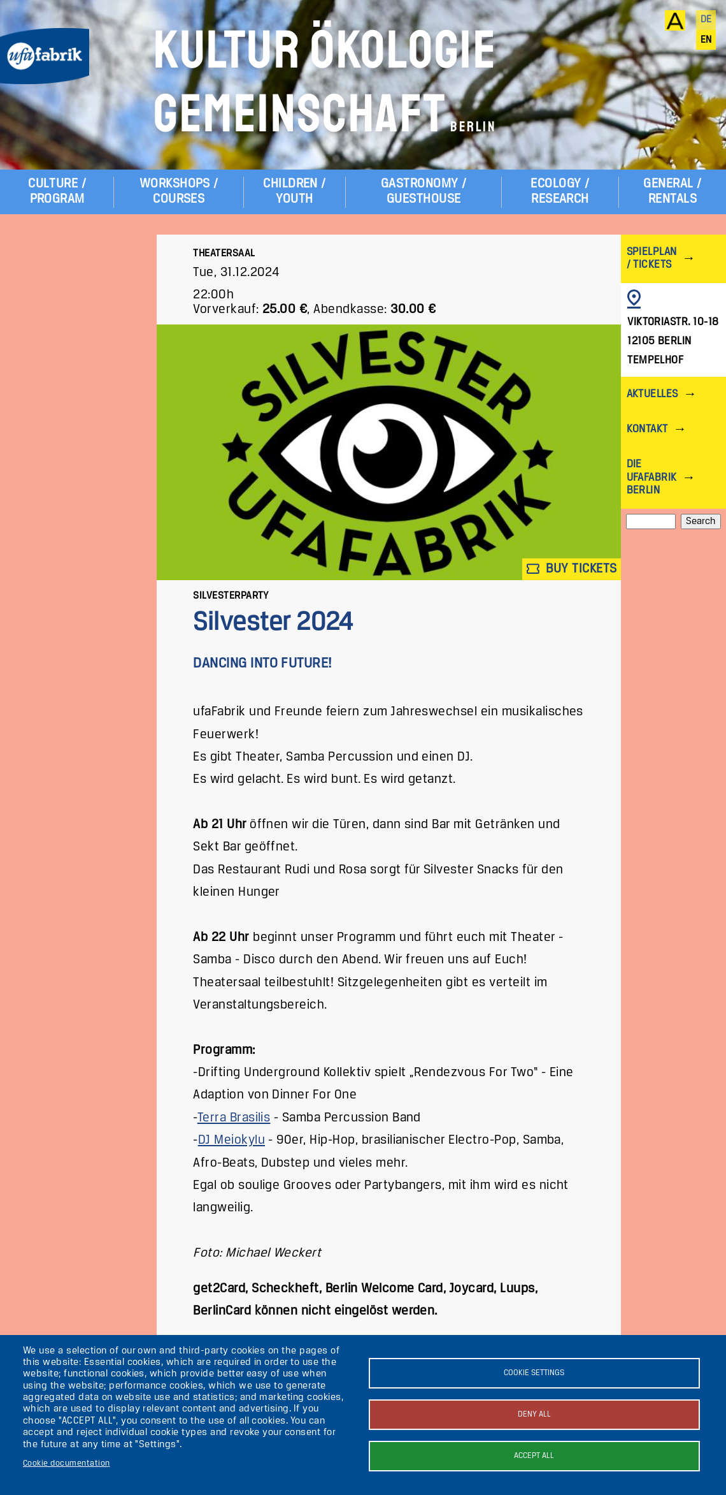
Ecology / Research (559, 191)
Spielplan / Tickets (652, 258)
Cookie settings (534, 1373)
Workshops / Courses (178, 191)
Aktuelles (652, 394)
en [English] (706, 40)
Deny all (534, 1414)
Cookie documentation (66, 1463)
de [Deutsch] (706, 20)
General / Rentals (672, 191)
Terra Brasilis (234, 1118)
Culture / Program (57, 191)
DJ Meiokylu (231, 1140)
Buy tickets (572, 569)
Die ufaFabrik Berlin (652, 477)
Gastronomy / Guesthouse (424, 191)
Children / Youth (294, 191)
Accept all (534, 1456)
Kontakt (647, 429)
